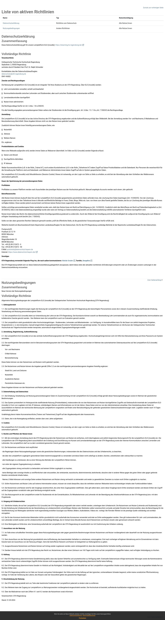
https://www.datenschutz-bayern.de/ (21, 252)
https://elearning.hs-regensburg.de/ (68, 45)
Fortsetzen (82, 618)
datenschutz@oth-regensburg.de (14, 74)
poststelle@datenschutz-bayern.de (20, 249)
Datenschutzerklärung (76, 615)
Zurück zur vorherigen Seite (153, 8)
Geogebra (86, 261)
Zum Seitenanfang (155, 280)
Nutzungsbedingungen (89, 615)
